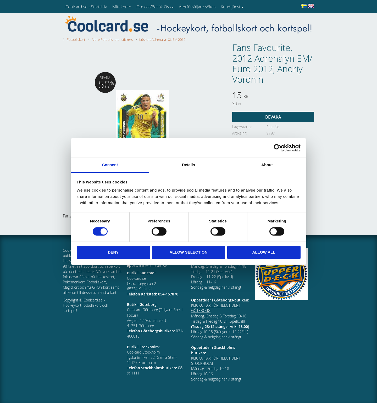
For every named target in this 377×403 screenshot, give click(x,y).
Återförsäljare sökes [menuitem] (197, 7)
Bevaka (273, 117)
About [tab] (267, 165)
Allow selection (189, 252)
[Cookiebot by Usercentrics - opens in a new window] (278, 148)
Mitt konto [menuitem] (121, 7)
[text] (273, 96)
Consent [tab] (110, 165)
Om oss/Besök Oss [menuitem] (153, 7)
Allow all (263, 252)
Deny (113, 252)
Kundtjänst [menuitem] (230, 7)
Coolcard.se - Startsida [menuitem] (86, 7)
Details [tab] (188, 165)
